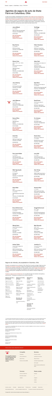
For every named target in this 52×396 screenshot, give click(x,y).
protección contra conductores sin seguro (33, 19)
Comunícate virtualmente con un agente (31, 299)
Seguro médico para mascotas (20, 294)
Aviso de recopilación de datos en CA (21, 389)
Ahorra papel (36, 362)
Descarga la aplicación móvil (30, 291)
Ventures (39, 292)
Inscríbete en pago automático (38, 360)
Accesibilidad (34, 387)
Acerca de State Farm (23, 356)
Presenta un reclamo (37, 354)
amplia (6, 19)
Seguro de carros (8, 281)
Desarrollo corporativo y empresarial (40, 289)
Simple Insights (41, 282)
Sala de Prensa (22, 358)
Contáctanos (22, 354)
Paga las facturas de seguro (31, 288)
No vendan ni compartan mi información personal (36, 389)
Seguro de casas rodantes (8, 293)
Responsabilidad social (41, 285)
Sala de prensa (41, 281)
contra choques (12, 19)
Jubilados (21, 377)
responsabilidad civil (40, 17)
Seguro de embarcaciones (8, 290)
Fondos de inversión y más (20, 302)
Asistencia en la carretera (38, 356)
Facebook (35, 373)
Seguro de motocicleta (7, 297)
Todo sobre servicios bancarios (31, 309)
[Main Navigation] (6, 1)
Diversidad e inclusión (23, 375)
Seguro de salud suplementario (19, 288)
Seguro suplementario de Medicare (19, 284)
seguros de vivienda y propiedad (13, 266)
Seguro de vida (19, 281)
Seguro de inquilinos (9, 284)
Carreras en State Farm (23, 373)
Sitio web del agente (17, 35)
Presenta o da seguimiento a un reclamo (30, 295)
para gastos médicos (19, 19)
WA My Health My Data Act (9, 389)
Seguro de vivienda (9, 282)
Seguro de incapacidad (18, 291)
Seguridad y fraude (21, 387)
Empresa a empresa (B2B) (24, 360)
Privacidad (14, 387)
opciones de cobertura (28, 17)
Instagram (35, 377)
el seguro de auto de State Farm (37, 16)
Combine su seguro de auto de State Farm (14, 273)
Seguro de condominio (7, 287)
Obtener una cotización (17, 38)
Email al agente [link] (16, 36)
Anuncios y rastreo (8, 387)
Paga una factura (36, 358)
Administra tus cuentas (30, 282)
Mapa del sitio (40, 387)
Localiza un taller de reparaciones (31, 285)
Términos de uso (28, 387)
